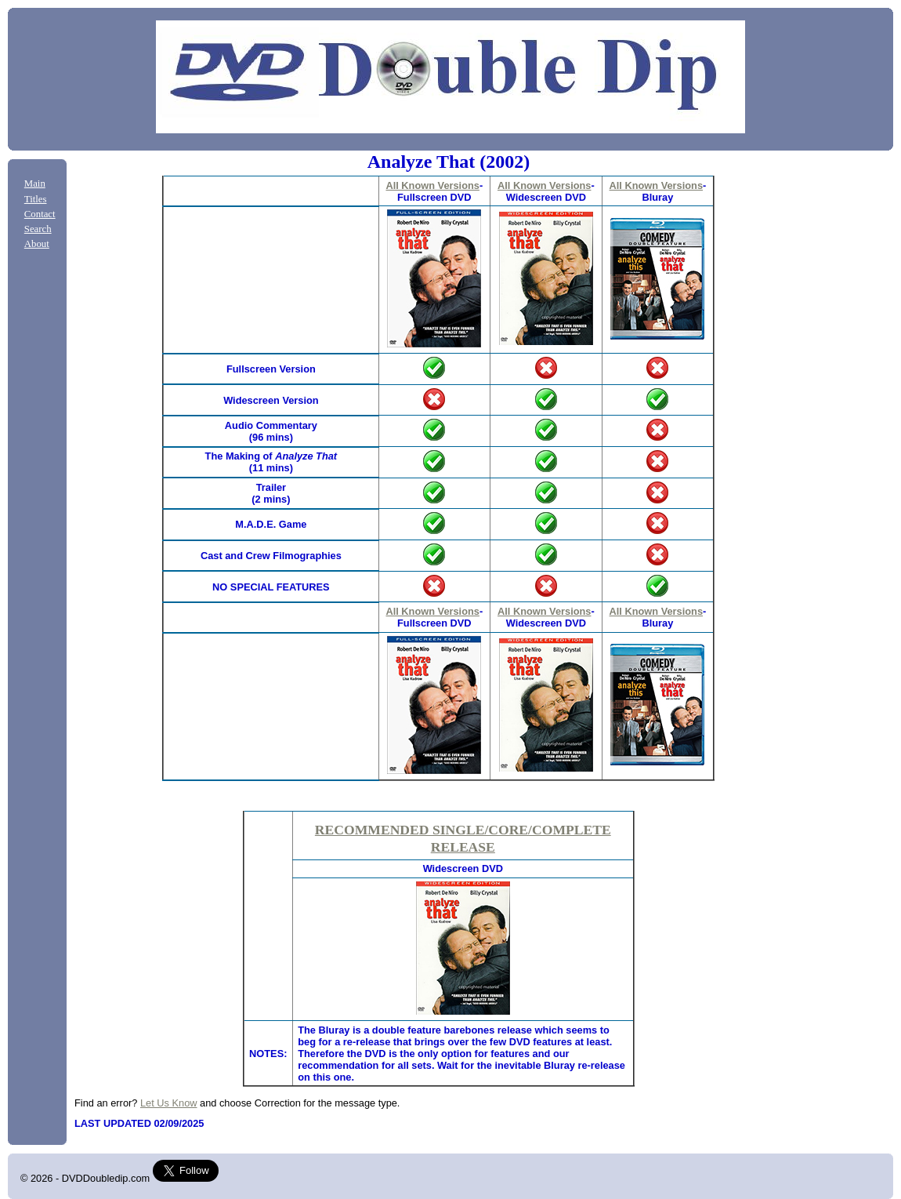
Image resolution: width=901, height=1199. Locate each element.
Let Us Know (168, 1103)
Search (38, 228)
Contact (40, 214)
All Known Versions (432, 185)
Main (34, 183)
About (36, 243)
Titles (35, 199)
